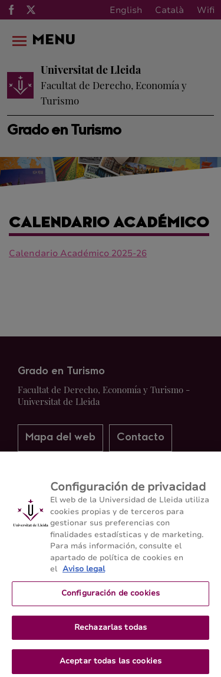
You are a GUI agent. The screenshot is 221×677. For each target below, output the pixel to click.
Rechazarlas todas (110, 631)
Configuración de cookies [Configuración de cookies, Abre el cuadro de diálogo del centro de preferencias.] (110, 596)
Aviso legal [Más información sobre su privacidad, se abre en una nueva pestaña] (83, 573)
